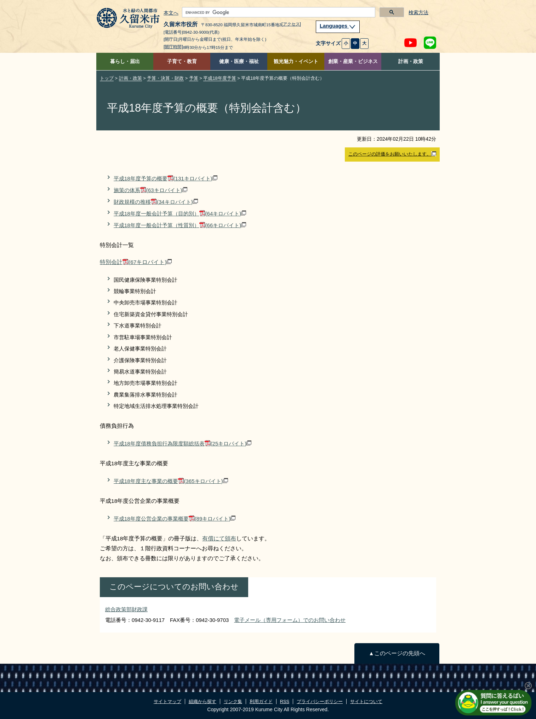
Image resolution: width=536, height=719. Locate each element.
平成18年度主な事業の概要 (171, 481)
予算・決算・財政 (165, 78)
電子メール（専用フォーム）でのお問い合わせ (290, 620)
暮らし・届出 (125, 61)
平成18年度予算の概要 (165, 178)
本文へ (171, 13)
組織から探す (202, 701)
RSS (284, 701)
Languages (338, 26)
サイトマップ (167, 701)
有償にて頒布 (219, 538)
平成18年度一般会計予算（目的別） (180, 213)
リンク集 (233, 701)
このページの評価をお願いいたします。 (392, 154)
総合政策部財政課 (126, 609)
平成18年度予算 (219, 78)
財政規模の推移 (156, 202)
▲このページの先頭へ (397, 653)
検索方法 (418, 12)
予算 (193, 78)
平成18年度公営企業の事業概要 (174, 519)
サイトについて (366, 701)
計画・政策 (410, 61)
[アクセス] (291, 24)
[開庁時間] (173, 46)
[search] (278, 12)
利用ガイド (261, 701)
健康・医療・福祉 (239, 61)
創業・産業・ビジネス (353, 61)
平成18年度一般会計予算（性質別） (180, 225)
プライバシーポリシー (320, 701)
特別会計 (136, 262)
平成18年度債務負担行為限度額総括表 (182, 443)
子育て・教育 (182, 61)
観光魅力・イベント (296, 61)
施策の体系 (150, 190)
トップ (107, 78)
